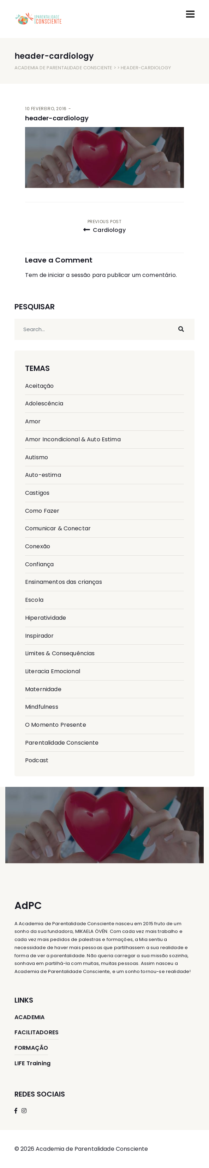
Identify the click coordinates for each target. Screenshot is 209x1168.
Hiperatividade (45, 618)
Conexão (37, 546)
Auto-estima (43, 475)
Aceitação (39, 386)
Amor (33, 421)
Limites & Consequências (60, 653)
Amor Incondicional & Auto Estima (73, 439)
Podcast (36, 760)
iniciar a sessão (69, 275)
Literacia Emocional (52, 671)
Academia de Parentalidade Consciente (63, 67)
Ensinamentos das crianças (63, 582)
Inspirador (39, 636)
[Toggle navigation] (190, 14)
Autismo (36, 457)
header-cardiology (57, 118)
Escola (34, 600)
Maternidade (43, 689)
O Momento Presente (55, 725)
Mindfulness (41, 707)
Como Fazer (42, 511)
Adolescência (44, 403)
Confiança (39, 564)
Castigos (37, 493)
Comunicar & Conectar (58, 528)
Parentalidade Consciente (62, 743)
